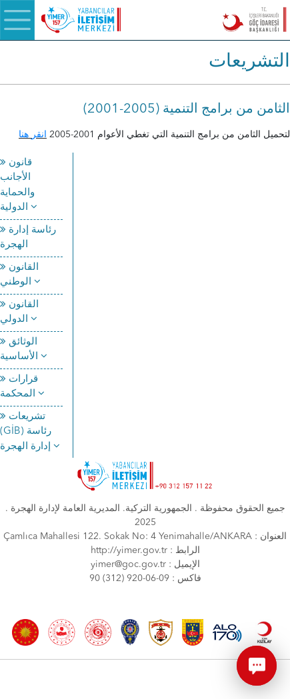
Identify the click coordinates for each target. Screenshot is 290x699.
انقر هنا (33, 134)
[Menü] (17, 20)
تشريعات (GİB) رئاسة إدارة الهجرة (30, 432)
